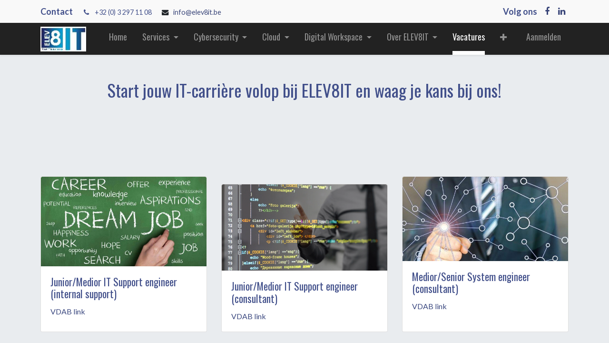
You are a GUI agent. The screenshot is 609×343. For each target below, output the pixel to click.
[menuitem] (118, 39)
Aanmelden (543, 36)
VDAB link (67, 311)
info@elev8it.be (198, 12)
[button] (503, 39)
